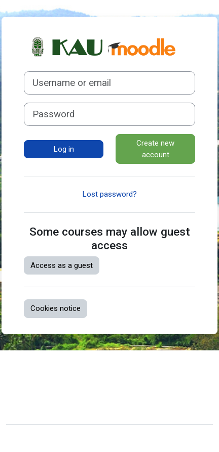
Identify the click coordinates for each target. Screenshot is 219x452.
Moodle (67, 438)
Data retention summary (54, 383)
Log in (64, 149)
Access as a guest (61, 265)
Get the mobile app (45, 398)
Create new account (155, 149)
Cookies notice (55, 308)
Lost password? (110, 194)
